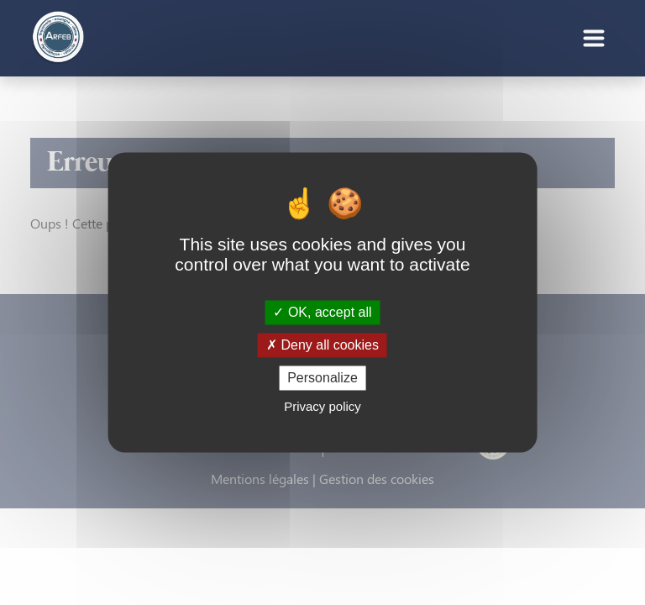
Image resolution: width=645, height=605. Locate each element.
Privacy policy (322, 407)
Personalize (322, 378)
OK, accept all (322, 312)
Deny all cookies (322, 345)
